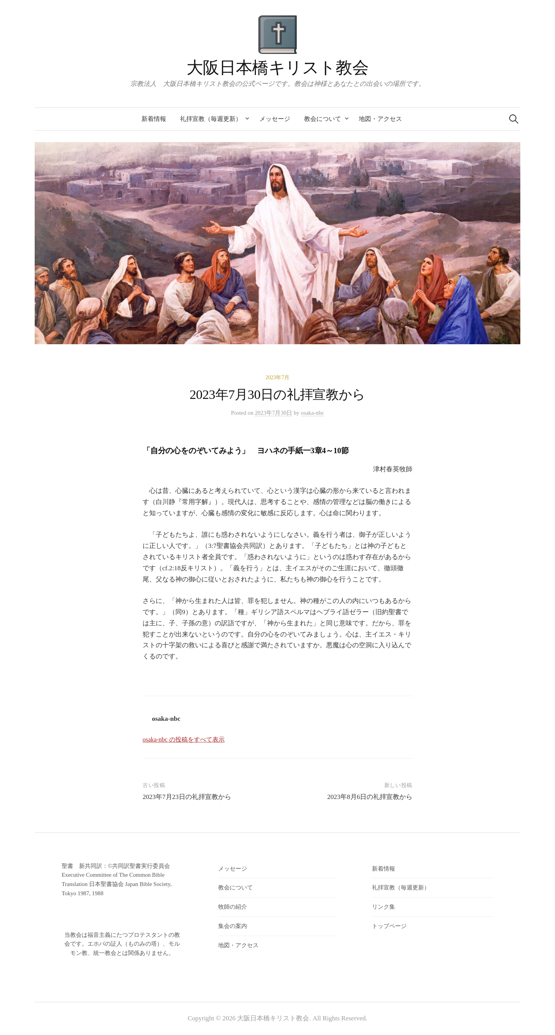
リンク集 (383, 907)
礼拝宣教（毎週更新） (211, 119)
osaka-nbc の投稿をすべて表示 (184, 739)
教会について (322, 119)
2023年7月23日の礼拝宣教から (187, 797)
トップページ (389, 926)
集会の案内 (232, 926)
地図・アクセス (380, 119)
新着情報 (153, 119)
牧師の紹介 (232, 907)
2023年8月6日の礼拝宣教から (373, 797)
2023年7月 (278, 377)
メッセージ (274, 119)
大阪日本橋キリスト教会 (277, 68)
